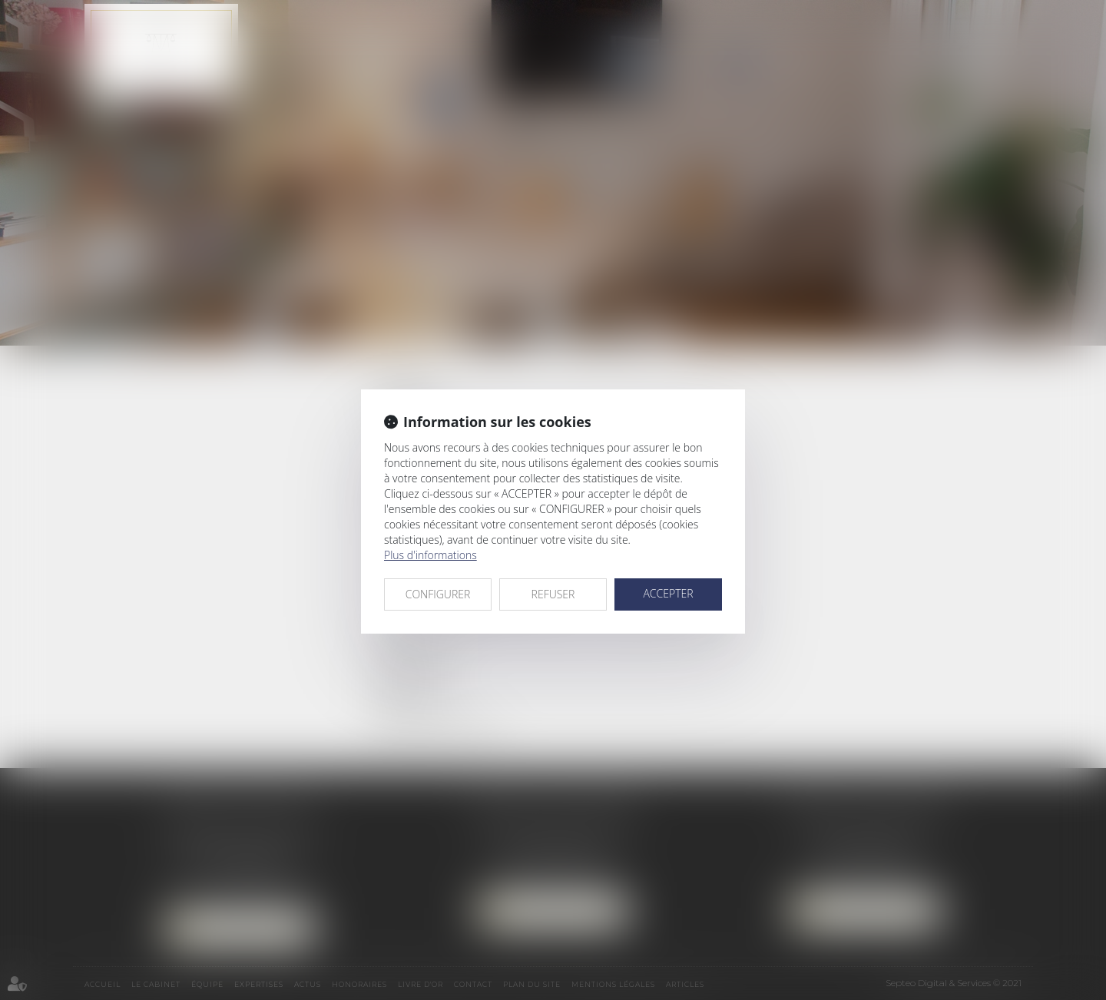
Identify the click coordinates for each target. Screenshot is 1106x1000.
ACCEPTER (668, 593)
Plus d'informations (430, 555)
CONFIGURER (438, 594)
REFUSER (553, 594)
